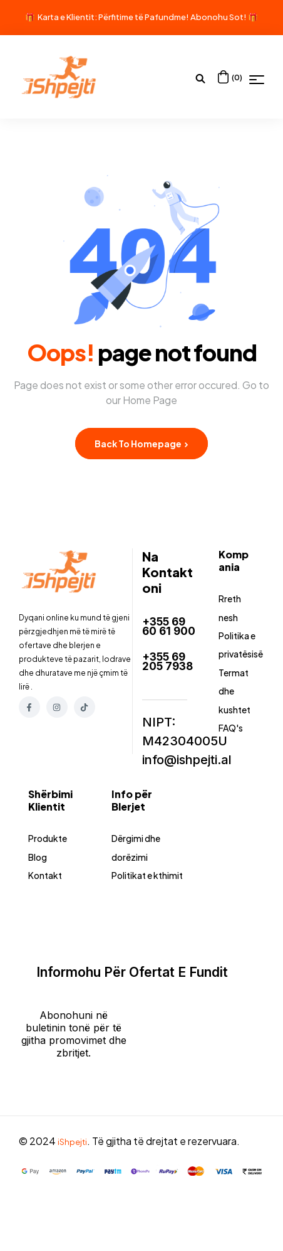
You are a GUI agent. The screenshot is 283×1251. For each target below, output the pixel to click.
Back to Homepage (141, 443)
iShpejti (75, 1188)
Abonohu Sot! (218, 17)
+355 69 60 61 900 (167, 630)
